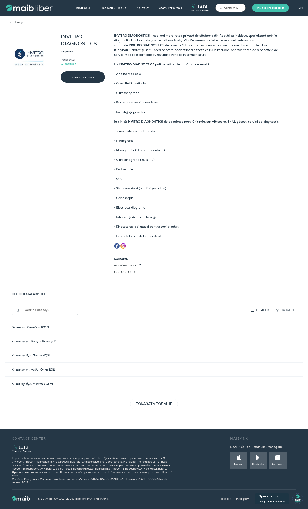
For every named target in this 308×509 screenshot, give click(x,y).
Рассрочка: (68, 59)
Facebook (225, 498)
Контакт (143, 8)
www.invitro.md (125, 265)
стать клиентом (170, 8)
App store (239, 464)
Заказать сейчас (83, 77)
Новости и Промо (113, 8)
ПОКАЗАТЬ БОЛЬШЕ (154, 404)
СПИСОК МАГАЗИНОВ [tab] (29, 294)
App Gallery (278, 464)
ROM (299, 8)
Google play (258, 464)
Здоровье (67, 51)
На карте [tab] (286, 310)
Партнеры (82, 8)
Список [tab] (260, 310)
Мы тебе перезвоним (270, 8)
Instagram (242, 498)
